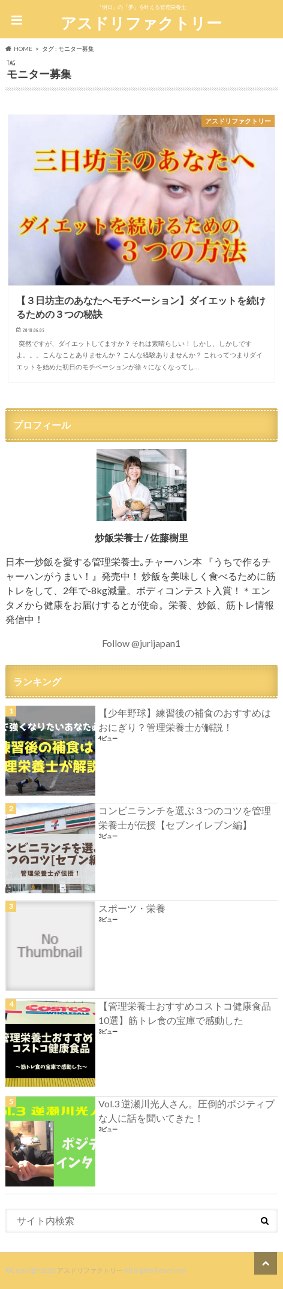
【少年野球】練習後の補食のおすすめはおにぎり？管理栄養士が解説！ (184, 720)
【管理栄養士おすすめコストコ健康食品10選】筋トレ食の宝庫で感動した (184, 1013)
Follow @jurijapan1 (141, 643)
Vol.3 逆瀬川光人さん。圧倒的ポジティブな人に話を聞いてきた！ (186, 1111)
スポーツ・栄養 (131, 908)
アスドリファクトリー (141, 22)
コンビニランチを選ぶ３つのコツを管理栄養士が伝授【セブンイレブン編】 (184, 817)
